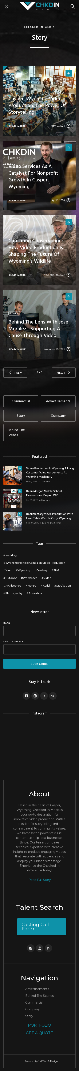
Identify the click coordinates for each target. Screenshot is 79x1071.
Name (7, 623)
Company (45, 481)
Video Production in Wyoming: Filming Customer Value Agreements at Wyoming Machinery (50, 472)
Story (29, 1016)
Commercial (34, 1002)
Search (73, 4)
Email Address (13, 641)
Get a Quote (39, 1033)
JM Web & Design (48, 1061)
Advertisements (37, 989)
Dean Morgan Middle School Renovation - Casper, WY (44, 493)
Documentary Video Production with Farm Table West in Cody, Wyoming (49, 516)
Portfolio (39, 1025)
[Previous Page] (15, 373)
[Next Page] (64, 373)
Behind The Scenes (51, 523)
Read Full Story (39, 880)
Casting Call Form (35, 927)
